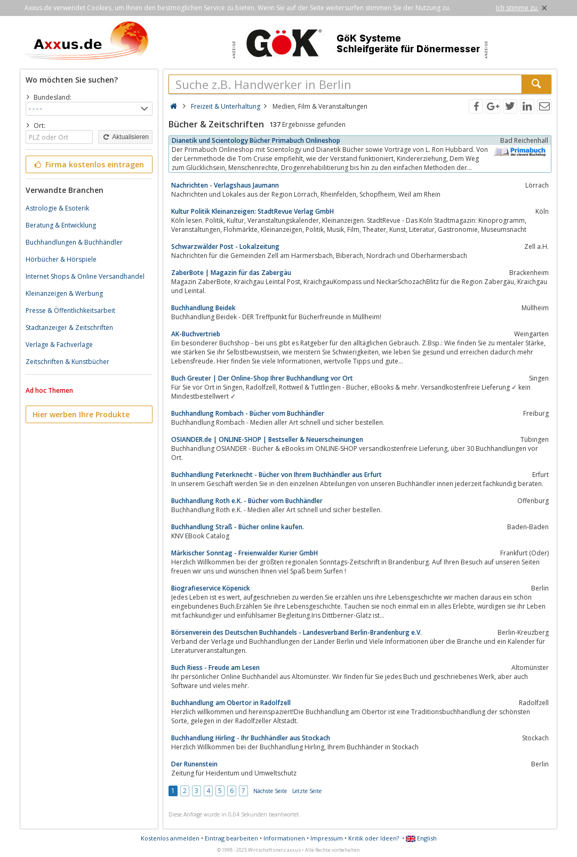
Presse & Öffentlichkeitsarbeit (70, 310)
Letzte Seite (307, 791)
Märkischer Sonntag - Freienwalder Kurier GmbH (244, 552)
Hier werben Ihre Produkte (81, 414)
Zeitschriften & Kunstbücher (67, 361)
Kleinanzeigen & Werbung (64, 293)
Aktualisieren (125, 137)
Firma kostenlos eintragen (88, 164)
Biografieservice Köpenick (210, 588)
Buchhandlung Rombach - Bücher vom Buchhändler (247, 413)
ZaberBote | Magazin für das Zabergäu (231, 272)
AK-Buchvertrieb (195, 333)
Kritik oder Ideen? (373, 838)
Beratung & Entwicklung (61, 225)
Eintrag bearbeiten (231, 838)
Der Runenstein (194, 764)
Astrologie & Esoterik (57, 208)
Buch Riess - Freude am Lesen (215, 667)
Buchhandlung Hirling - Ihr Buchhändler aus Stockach (250, 737)
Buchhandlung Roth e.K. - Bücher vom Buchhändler (247, 500)
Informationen (284, 838)
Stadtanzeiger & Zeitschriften (69, 327)
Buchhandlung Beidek (203, 307)
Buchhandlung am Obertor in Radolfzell (231, 702)
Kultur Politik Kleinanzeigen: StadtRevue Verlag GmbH (252, 211)
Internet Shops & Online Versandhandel (85, 276)
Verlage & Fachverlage (59, 344)
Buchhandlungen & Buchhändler (74, 242)
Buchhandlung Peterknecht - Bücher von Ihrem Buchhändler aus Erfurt (276, 474)
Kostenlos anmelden (170, 838)
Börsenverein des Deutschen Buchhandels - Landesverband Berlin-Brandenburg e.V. (296, 632)
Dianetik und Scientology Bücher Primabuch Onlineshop (256, 140)
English (421, 838)
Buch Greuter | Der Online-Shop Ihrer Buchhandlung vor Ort (262, 378)
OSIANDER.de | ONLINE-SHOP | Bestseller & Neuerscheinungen (267, 439)
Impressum (326, 838)
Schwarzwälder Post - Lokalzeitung (225, 246)
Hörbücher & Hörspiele (61, 259)
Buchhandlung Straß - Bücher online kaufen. (237, 526)
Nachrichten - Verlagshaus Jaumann (225, 185)
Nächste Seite (270, 791)
